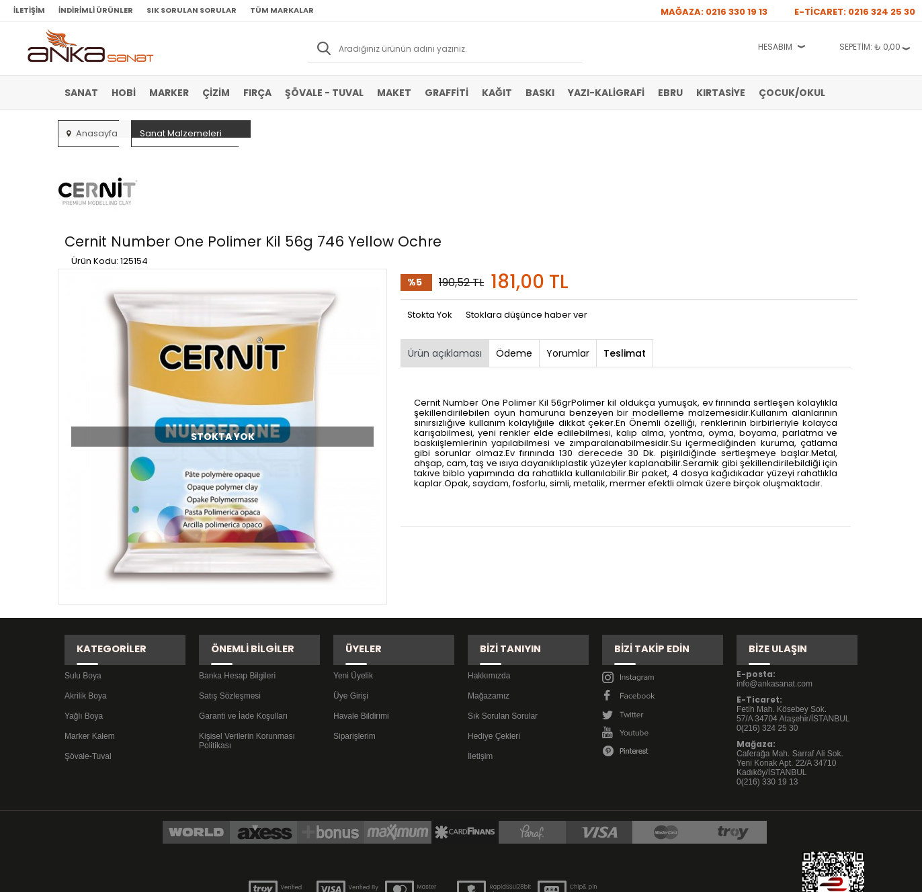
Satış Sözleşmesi (230, 617)
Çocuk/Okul (792, 92)
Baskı (540, 92)
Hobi (124, 92)
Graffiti (446, 92)
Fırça (257, 92)
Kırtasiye (720, 92)
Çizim (216, 92)
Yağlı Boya (84, 637)
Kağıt (497, 92)
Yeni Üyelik (353, 597)
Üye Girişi (350, 617)
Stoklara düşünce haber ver (526, 251)
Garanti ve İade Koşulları (243, 637)
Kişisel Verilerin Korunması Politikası (247, 662)
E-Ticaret (421, 875)
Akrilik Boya (86, 617)
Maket (394, 92)
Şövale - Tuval (324, 92)
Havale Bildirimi (361, 637)
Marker (169, 92)
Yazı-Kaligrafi (606, 92)
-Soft (386, 875)
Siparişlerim (354, 657)
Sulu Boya (83, 597)
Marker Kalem (90, 657)
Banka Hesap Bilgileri (237, 597)
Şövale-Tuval (88, 677)
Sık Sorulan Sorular (191, 10)
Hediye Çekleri (494, 657)
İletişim (29, 10)
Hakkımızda (489, 597)
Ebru (670, 92)
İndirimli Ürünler (95, 10)
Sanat (81, 92)
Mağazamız (488, 617)
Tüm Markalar (282, 10)
